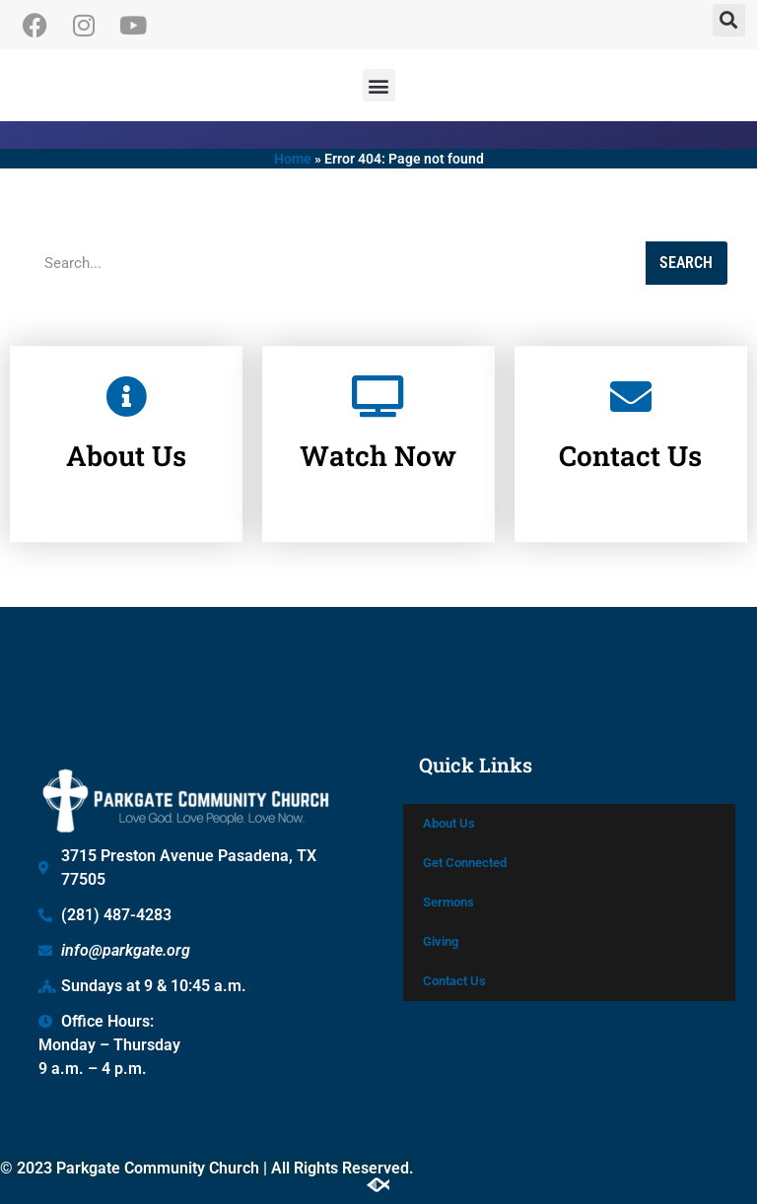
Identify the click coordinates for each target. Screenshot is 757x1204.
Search (686, 262)
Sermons (448, 902)
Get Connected (465, 862)
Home (292, 159)
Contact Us (630, 434)
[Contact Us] (631, 374)
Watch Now (378, 434)
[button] (729, 20)
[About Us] (126, 374)
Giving (440, 941)
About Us (126, 434)
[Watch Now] (378, 374)
